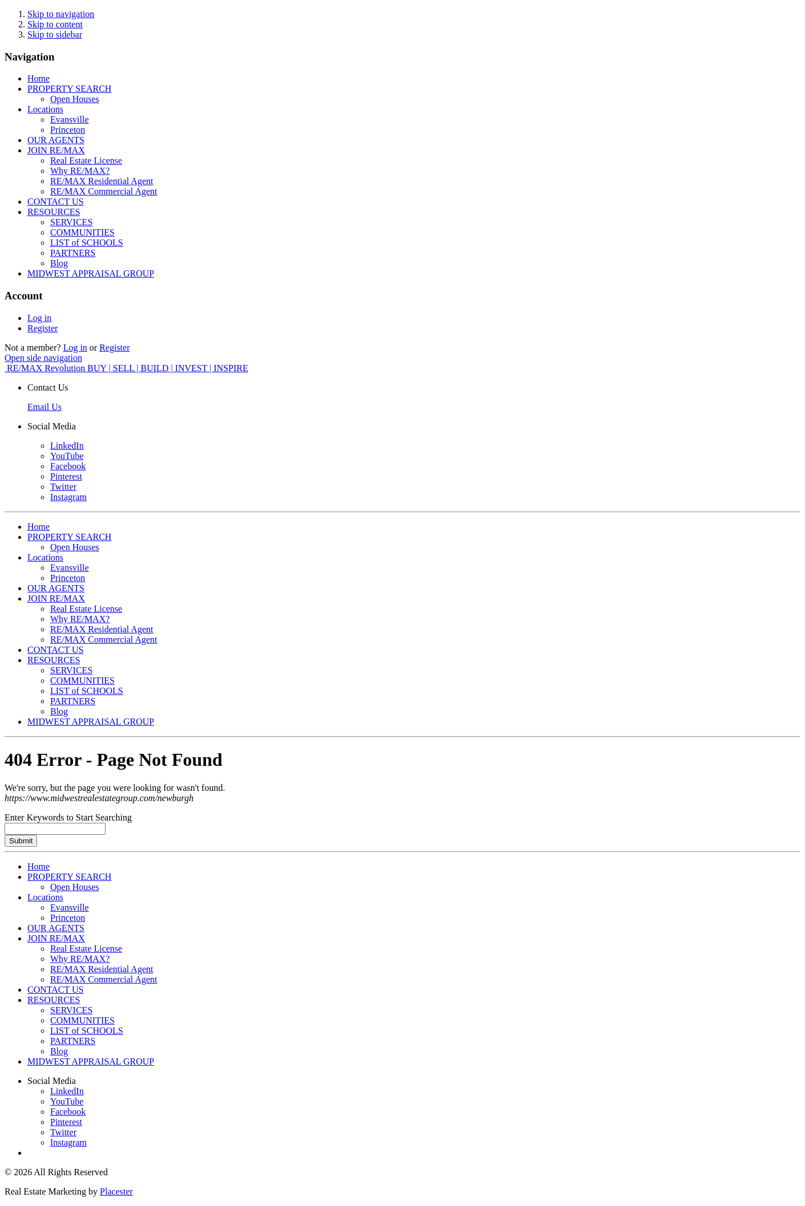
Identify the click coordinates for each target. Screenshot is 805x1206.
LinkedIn (67, 445)
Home (38, 78)
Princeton (67, 130)
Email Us (44, 407)
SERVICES (71, 222)
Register (42, 328)
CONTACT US (55, 201)
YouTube (66, 456)
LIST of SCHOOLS (86, 242)
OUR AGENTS (55, 140)
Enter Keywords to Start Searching (68, 817)
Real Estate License (86, 160)
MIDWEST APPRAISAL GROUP (90, 273)
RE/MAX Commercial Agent (103, 191)
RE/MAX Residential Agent (101, 181)
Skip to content (55, 24)
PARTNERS (72, 253)
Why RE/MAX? (80, 171)
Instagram (68, 497)
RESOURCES (53, 212)
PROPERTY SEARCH (69, 89)
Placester (116, 1191)
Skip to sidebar (54, 34)
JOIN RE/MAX (56, 150)
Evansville (69, 119)
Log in (39, 318)
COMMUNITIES (82, 232)
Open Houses (74, 99)
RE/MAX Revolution (127, 368)
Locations (45, 109)
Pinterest (66, 476)
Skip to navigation (60, 14)
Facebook (68, 466)
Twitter (63, 487)
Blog (59, 263)
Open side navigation (43, 358)
